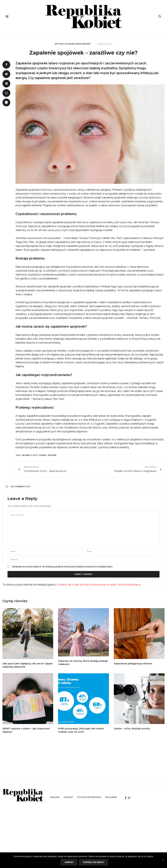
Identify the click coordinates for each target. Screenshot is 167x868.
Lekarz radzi (74, 44)
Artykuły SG (61, 44)
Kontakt (68, 797)
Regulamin (111, 797)
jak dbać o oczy (30, 455)
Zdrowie (86, 44)
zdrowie (51, 455)
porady (42, 455)
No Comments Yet (18, 486)
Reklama (55, 797)
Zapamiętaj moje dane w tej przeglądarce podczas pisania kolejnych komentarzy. (62, 567)
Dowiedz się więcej (93, 862)
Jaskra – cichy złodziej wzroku (132, 728)
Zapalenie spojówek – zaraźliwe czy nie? (83, 53)
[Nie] (163, 860)
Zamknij (69, 862)
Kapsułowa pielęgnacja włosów (133, 663)
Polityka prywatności (89, 797)
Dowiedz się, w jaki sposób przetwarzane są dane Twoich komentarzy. (99, 584)
